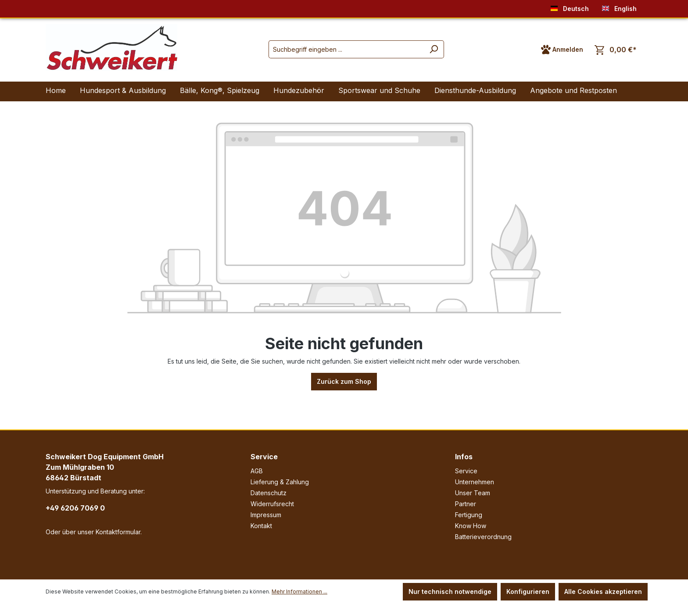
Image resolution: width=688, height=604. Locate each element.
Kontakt (261, 525)
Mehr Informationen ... (299, 591)
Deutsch (570, 6)
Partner (465, 504)
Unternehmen (474, 482)
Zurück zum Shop (344, 381)
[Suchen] (433, 49)
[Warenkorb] (615, 50)
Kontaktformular (118, 532)
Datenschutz (269, 493)
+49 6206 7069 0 (75, 508)
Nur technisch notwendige (449, 591)
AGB (257, 471)
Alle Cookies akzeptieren (603, 591)
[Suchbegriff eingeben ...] (346, 49)
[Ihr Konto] (562, 49)
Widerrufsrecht (272, 504)
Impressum (266, 514)
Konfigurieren (527, 591)
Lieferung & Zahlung (280, 482)
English (619, 6)
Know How (470, 525)
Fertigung (468, 514)
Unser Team (472, 493)
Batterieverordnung (483, 536)
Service (264, 456)
